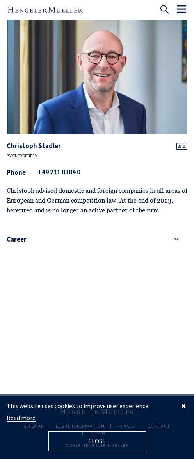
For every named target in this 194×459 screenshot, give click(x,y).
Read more (21, 417)
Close (97, 441)
